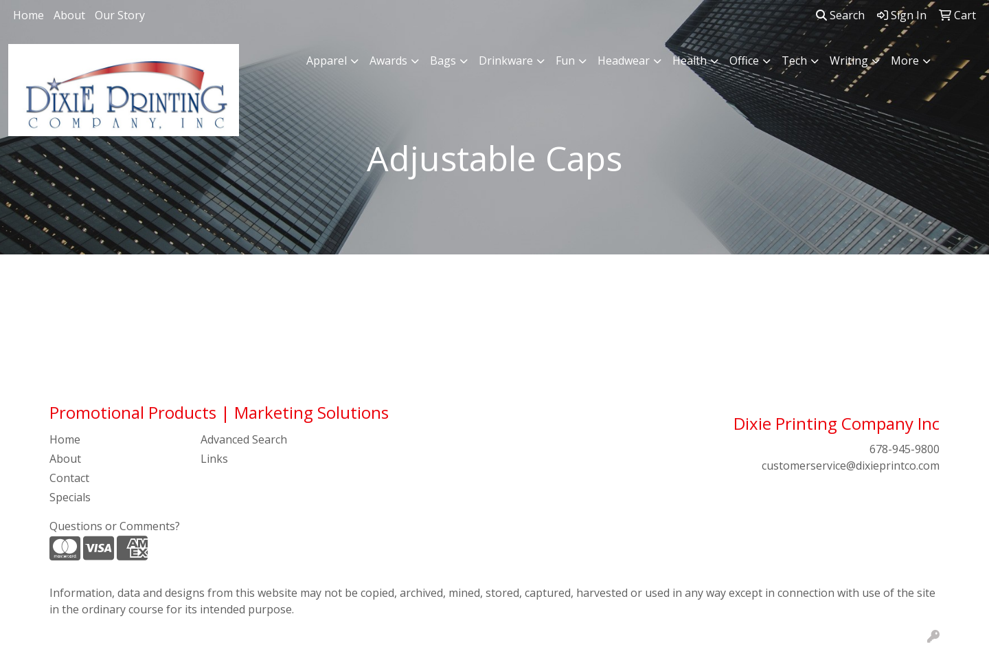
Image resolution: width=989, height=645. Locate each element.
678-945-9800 (904, 449)
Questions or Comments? (114, 526)
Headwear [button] (624, 60)
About (69, 15)
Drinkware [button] (506, 60)
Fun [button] (565, 60)
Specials (70, 497)
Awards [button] (388, 60)
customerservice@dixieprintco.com (851, 465)
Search (840, 15)
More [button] (905, 60)
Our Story (120, 15)
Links (214, 458)
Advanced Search (244, 439)
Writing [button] (849, 60)
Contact (69, 477)
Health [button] (689, 60)
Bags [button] (443, 60)
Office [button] (744, 60)
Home (28, 15)
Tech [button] (794, 60)
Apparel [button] (326, 60)
